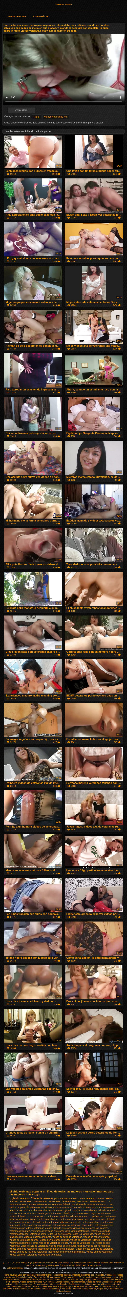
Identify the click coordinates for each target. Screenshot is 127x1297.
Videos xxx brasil (99, 1279)
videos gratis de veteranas (34, 1245)
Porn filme (113, 1263)
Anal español (78, 1286)
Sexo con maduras (26, 1275)
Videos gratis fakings (62, 1286)
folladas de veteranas (42, 1198)
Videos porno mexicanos (31, 1282)
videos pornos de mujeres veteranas (28, 1251)
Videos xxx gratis (115, 1279)
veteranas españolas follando (63, 1216)
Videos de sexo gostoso (90, 1265)
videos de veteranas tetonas (53, 1243)
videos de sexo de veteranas (67, 1237)
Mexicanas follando (43, 1275)
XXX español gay (83, 1279)
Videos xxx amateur (23, 1284)
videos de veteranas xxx (81, 1243)
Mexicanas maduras (62, 1275)
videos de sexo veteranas (96, 1237)
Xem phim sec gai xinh (63, 1263)
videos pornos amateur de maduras (56, 1248)
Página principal (17, 16)
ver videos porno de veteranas (56, 1207)
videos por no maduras (98, 1245)
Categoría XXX (41, 16)
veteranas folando (28, 1219)
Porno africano (12, 1282)
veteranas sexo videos (21, 1228)
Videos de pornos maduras (84, 1289)
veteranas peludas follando (56, 1225)
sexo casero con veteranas (33, 1201)
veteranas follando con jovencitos (78, 1219)
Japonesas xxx (92, 1286)
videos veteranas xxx (55, 116)
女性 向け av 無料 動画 (70, 1265)
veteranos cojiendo (100, 1231)
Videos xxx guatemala (110, 1284)
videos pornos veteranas (99, 1251)
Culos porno (65, 1289)
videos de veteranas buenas (24, 1240)
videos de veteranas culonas (54, 1240)
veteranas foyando (31, 1225)
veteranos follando (19, 1234)
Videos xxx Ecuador (58, 1284)
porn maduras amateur (66, 1198)
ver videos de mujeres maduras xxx (90, 1204)
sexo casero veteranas (88, 1201)
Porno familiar (40, 1277)
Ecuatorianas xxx (107, 1286)
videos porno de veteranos (23, 1248)
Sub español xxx (115, 1289)
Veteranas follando (63, 4)
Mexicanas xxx (53, 1277)
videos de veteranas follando (85, 1240)
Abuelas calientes (30, 1279)
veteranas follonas (92, 1222)
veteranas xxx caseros (96, 1228)
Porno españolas (41, 1284)
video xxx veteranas (83, 1234)
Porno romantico (77, 1282)
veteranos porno (38, 1234)
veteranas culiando (60, 1213)
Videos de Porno (93, 1282)
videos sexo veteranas (49, 1254)
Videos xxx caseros (50, 1289)
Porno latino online (24, 1277)
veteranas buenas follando (37, 1210)
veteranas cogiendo (62, 1210)
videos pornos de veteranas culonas (66, 1251)
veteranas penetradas (82, 1225)
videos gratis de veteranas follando (67, 1245)
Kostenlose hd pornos (83, 1263)
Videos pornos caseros (64, 1279)
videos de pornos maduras (37, 1237)
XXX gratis (99, 1275)
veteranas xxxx (62, 1231)
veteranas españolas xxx (92, 1216)
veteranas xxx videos (42, 1231)
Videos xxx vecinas (69, 1277)
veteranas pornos (103, 1225)
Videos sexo (107, 1282)
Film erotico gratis (43, 1265)
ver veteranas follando (59, 1204)
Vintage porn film (101, 1263)
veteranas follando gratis (35, 1222)
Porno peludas (34, 1289)
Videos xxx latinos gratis (90, 1277)
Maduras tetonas (63, 1291)
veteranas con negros (38, 1213)
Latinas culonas (62, 1282)
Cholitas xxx (110, 1275)
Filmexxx (55, 1265)
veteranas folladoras (49, 1219)
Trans (36, 116)
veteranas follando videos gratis (65, 1222)
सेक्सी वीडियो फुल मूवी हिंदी (26, 1263)
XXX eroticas (48, 1282)
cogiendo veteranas (20, 1198)
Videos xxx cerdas (110, 1277)
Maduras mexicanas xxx (83, 1275)
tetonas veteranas (38, 1204)
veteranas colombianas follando (89, 1210)
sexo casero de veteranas (62, 1201)
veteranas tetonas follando (47, 1228)
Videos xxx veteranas (42, 1286)
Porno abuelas (10, 1275)
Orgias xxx (102, 1289)
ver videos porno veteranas (88, 1207)
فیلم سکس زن (9, 1263)
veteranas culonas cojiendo (86, 1213)
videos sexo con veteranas (23, 1254)
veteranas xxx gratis (20, 1231)
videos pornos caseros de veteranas (94, 1248)
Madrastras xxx (46, 1279)
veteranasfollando (80, 1231)
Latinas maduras (92, 1284)
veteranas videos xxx (73, 1228)
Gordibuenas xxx (76, 1284)
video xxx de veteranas (59, 1234)
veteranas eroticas (37, 1216)
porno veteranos (87, 1198)
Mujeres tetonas (20, 1289)
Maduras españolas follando (19, 1286)
